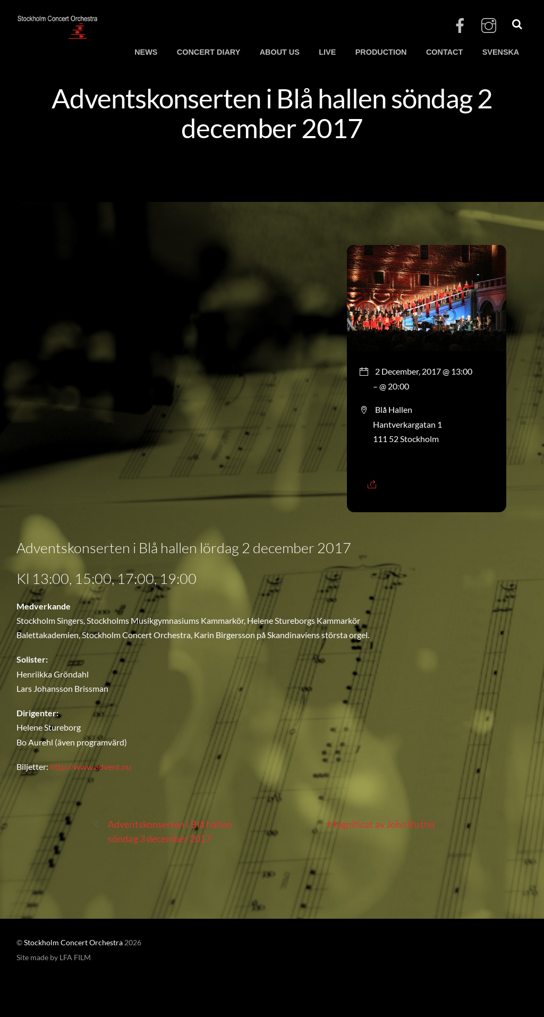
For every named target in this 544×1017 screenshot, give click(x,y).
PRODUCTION (381, 52)
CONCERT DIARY (208, 52)
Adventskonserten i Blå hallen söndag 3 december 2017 (162, 830)
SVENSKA (501, 52)
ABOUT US (280, 52)
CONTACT (444, 52)
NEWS (145, 52)
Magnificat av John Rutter (389, 824)
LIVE (327, 52)
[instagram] (489, 25)
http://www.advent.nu (90, 766)
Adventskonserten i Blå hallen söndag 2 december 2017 (272, 112)
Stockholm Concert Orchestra (73, 942)
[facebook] (460, 25)
